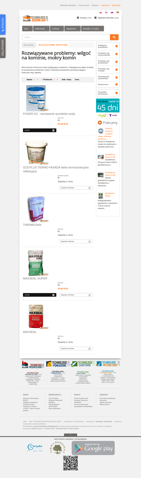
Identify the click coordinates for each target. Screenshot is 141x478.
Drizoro (60, 229)
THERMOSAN (32, 224)
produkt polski (63, 176)
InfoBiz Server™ (37, 428)
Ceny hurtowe (84, 5)
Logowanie (105, 5)
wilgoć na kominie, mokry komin (53, 45)
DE (117, 12)
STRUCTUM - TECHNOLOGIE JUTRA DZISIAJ (62, 428)
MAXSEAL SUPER (35, 278)
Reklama (95, 5)
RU (112, 12)
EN (106, 12)
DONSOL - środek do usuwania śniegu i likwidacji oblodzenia (105, 134)
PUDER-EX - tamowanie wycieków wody (49, 113)
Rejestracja (116, 5)
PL (100, 12)
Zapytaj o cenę (65, 181)
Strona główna (29, 45)
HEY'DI (60, 118)
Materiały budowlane (68, 5)
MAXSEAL (30, 331)
